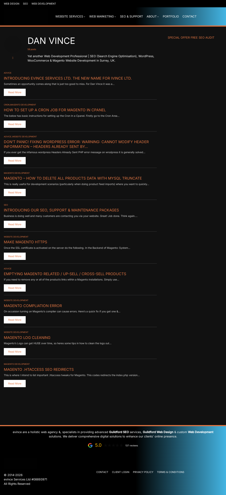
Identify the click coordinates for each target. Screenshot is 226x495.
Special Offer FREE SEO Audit (191, 37)
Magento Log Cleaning (27, 337)
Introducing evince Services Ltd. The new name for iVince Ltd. (67, 78)
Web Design (11, 3)
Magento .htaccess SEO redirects (38, 368)
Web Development (44, 3)
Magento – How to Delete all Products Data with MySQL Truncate (72, 178)
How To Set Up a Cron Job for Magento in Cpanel (54, 110)
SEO (25, 3)
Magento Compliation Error (32, 305)
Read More (14, 92)
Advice (7, 73)
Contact (102, 472)
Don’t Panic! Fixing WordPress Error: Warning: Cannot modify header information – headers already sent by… (75, 144)
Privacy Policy (143, 472)
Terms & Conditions (170, 472)
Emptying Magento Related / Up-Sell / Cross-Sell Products (64, 273)
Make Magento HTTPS (25, 241)
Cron (6, 104)
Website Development (24, 136)
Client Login (120, 472)
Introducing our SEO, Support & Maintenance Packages (61, 210)
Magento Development (23, 104)
